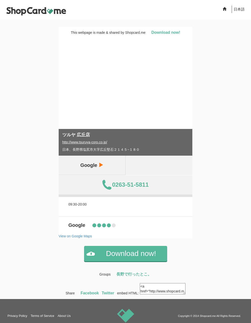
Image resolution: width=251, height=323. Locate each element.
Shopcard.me (208, 315)
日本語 (239, 9)
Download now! (165, 32)
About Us (64, 316)
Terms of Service (42, 316)
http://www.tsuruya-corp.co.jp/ (84, 142)
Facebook (90, 293)
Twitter (108, 293)
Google (91, 165)
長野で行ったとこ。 (134, 274)
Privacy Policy (17, 316)
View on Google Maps (75, 236)
